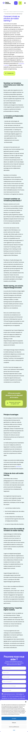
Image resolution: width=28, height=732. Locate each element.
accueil (5, 9)
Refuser (14, 722)
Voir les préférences (14, 726)
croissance (18, 466)
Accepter (14, 718)
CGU (14, 730)
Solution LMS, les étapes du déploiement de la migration (13, 11)
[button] (26, 702)
